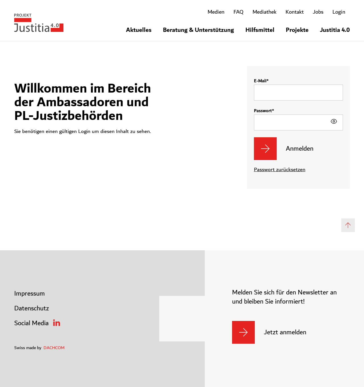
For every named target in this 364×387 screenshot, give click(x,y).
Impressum (29, 293)
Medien (216, 12)
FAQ (238, 12)
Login (338, 12)
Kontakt (295, 12)
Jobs (318, 12)
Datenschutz (31, 308)
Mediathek (264, 12)
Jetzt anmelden (285, 332)
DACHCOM (54, 347)
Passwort (263, 111)
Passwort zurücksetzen (279, 169)
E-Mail (260, 81)
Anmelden (299, 148)
